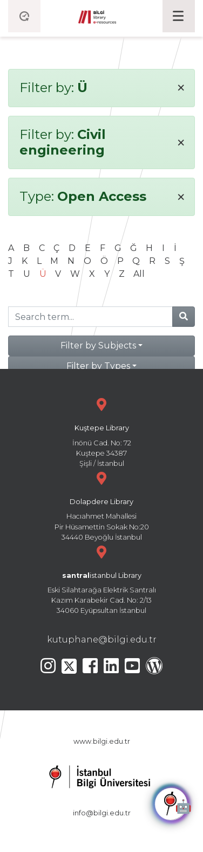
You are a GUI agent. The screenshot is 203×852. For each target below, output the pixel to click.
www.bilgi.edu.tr (101, 741)
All (139, 274)
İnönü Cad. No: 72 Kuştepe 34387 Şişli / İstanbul (101, 431)
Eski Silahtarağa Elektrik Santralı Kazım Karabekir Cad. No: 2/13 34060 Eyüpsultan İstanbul (101, 578)
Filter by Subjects (98, 345)
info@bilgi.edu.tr (102, 813)
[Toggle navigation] (179, 16)
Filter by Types (98, 366)
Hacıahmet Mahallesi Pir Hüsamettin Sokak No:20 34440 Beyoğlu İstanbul (101, 505)
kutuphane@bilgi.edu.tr (102, 639)
